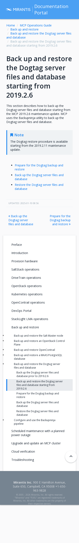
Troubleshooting (22, 460)
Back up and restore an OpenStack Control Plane (39, 342)
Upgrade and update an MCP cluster (36, 443)
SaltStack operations (25, 269)
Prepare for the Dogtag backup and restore (60, 220)
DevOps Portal (21, 311)
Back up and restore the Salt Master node (38, 335)
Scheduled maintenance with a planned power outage (37, 433)
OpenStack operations (26, 286)
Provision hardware (24, 261)
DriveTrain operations (26, 278)
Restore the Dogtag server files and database (37, 413)
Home (10, 25)
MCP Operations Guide (36, 25)
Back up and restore (24, 29)
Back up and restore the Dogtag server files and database (37, 365)
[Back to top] (71, 457)
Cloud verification (23, 451)
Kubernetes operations (27, 294)
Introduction (19, 253)
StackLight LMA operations (29, 319)
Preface (16, 245)
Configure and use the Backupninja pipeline (34, 422)
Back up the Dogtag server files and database (20, 220)
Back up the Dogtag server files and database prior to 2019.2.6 (37, 374)
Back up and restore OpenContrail (34, 350)
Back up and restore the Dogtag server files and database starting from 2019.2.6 (39, 385)
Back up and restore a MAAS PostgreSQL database (38, 357)
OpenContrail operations (28, 302)
